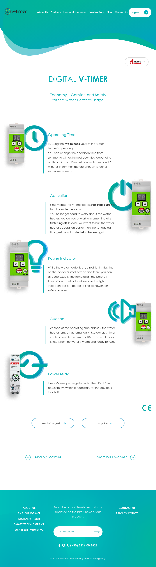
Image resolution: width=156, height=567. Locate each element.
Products (55, 12)
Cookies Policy (76, 558)
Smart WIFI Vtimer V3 (29, 529)
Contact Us (121, 12)
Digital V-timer (29, 518)
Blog (109, 12)
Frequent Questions (74, 12)
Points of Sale (96, 12)
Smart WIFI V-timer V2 (29, 524)
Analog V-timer (29, 513)
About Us (42, 12)
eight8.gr (101, 558)
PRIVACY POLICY (127, 513)
